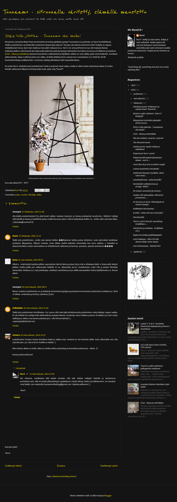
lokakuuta (138, 103)
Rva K (22, 374)
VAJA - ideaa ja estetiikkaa (17, 54)
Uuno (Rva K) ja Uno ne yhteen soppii (149, 164)
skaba (39, 195)
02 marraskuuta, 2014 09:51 (34, 287)
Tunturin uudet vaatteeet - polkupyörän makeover (152, 367)
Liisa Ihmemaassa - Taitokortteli (146, 246)
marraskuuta (139, 98)
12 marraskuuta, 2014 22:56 (42, 374)
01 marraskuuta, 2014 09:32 (30, 260)
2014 (133, 90)
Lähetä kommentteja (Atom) (64, 476)
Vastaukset (20, 368)
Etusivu (61, 466)
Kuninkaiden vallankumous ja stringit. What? (145, 185)
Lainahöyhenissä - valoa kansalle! (147, 180)
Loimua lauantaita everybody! (146, 169)
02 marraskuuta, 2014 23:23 (33, 335)
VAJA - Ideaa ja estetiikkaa (144, 134)
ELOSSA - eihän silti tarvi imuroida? (148, 213)
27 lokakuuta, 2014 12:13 (30, 236)
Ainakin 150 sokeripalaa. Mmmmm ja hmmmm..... (148, 196)
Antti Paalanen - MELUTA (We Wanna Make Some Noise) (146, 240)
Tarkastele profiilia (135, 57)
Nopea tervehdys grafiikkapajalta (147, 235)
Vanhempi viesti (109, 466)
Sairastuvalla (138, 217)
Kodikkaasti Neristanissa (143, 209)
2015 (133, 85)
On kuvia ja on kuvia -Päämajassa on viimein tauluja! (148, 203)
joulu (17, 195)
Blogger (107, 496)
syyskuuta (138, 252)
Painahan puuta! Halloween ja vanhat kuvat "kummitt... (146, 108)
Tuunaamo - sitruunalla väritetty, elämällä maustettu (74, 12)
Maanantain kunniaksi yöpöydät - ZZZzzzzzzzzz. (147, 121)
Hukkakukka (17, 308)
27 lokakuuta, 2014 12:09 (33, 212)
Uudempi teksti (13, 466)
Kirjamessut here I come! (144, 153)
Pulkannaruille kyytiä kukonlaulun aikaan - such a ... (147, 159)
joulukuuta (138, 94)
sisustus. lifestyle (28, 195)
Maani (15, 236)
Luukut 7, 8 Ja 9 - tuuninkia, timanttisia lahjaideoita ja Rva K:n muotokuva (155, 326)
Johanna (16, 335)
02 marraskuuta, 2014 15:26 (36, 308)
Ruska (15, 260)
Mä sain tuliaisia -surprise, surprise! (148, 138)
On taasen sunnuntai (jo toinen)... (147, 191)
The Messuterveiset (141, 142)
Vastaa (15, 226)
